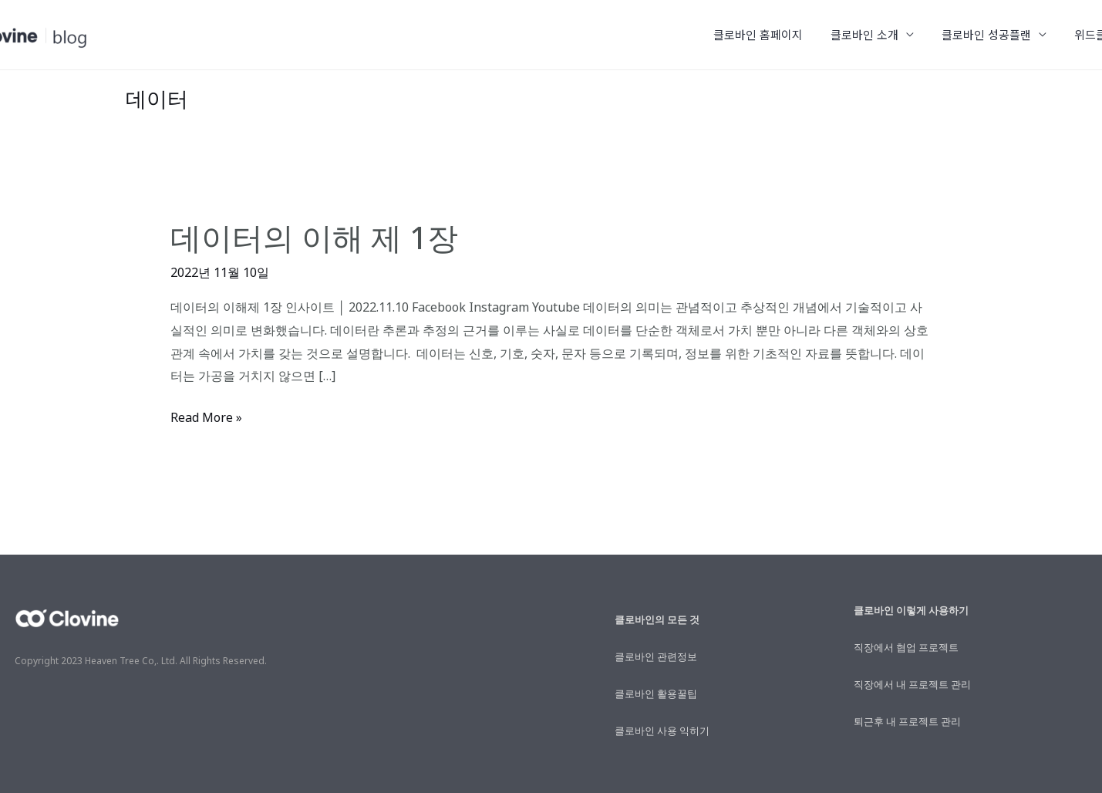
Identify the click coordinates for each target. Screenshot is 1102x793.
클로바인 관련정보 (656, 656)
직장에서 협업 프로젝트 (906, 647)
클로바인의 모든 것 (657, 619)
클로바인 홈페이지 (774, 34)
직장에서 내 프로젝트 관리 (912, 684)
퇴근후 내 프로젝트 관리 (907, 721)
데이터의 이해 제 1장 (314, 237)
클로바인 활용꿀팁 (656, 693)
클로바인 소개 (876, 34)
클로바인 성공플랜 (993, 34)
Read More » (206, 416)
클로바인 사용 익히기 (662, 730)
